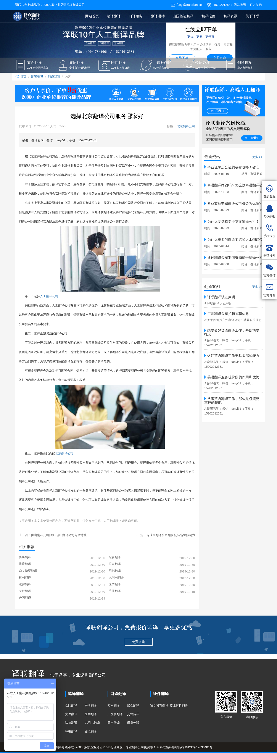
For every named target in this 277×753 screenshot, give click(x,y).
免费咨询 (138, 642)
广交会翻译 (115, 714)
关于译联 (252, 16)
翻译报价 (208, 16)
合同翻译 (71, 705)
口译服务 (136, 16)
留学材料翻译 (159, 705)
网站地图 (240, 4)
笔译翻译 (114, 16)
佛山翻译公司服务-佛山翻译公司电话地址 (59, 535)
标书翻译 (71, 731)
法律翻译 (71, 722)
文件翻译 (71, 714)
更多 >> (257, 157)
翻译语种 (158, 16)
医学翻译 (91, 714)
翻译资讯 (230, 16)
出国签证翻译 (183, 16)
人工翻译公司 (49, 296)
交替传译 (133, 714)
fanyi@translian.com (187, 4)
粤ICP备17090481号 (199, 747)
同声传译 (114, 722)
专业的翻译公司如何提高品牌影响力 (171, 535)
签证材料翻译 (179, 705)
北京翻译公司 (185, 126)
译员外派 (133, 722)
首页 (20, 76)
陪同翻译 (114, 705)
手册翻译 (91, 705)
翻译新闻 (54, 76)
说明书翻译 (92, 722)
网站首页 (92, 16)
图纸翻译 (91, 731)
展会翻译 (133, 705)
